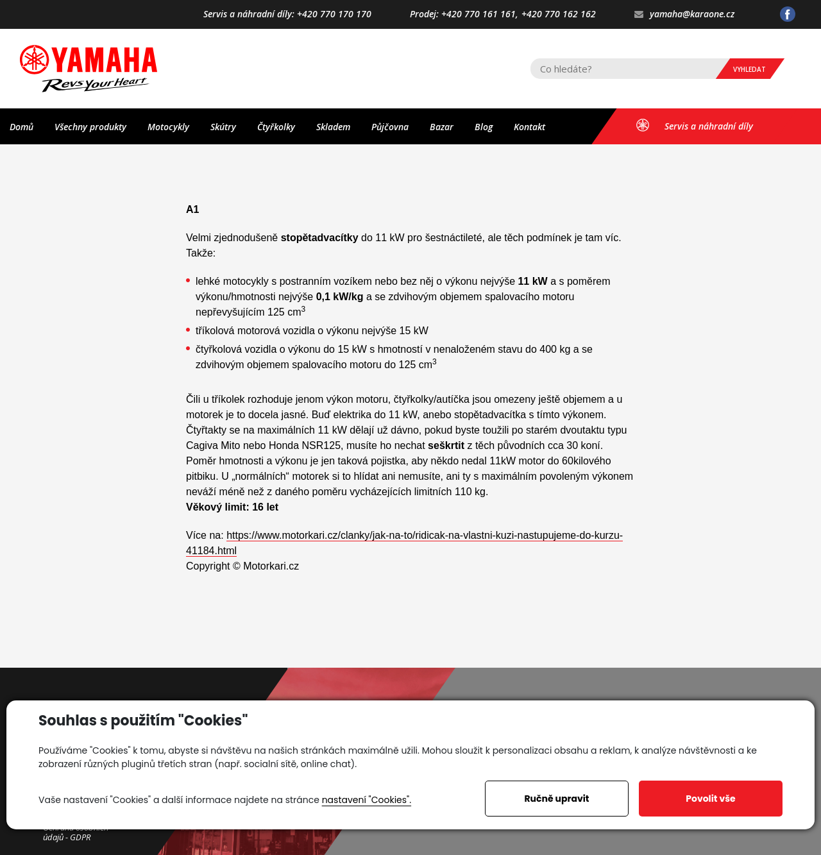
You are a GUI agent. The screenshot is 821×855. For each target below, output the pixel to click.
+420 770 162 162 (558, 14)
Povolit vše (710, 798)
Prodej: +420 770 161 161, (464, 14)
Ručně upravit (556, 798)
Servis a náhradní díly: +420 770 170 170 (287, 14)
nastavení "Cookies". (366, 799)
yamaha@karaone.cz (684, 14)
